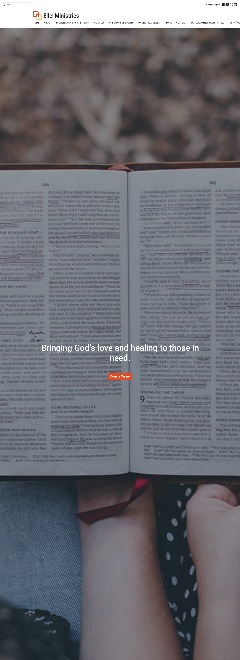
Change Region (213, 5)
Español (235, 22)
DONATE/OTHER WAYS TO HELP (208, 22)
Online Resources (149, 22)
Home (36, 22)
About (48, 22)
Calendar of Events (121, 22)
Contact (181, 22)
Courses (99, 22)
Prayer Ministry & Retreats (73, 22)
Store (168, 22)
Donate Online (120, 376)
